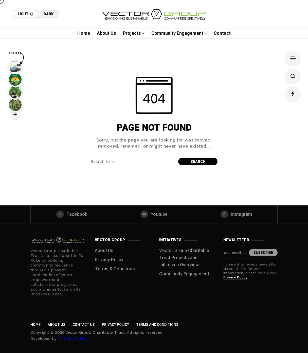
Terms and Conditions (157, 324)
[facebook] (72, 214)
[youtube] (154, 214)
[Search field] (133, 161)
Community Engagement (184, 274)
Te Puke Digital (72, 338)
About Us (104, 250)
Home (35, 324)
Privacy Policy (109, 259)
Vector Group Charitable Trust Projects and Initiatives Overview (184, 257)
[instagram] (236, 214)
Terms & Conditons (115, 269)
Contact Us (84, 324)
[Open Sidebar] (292, 58)
